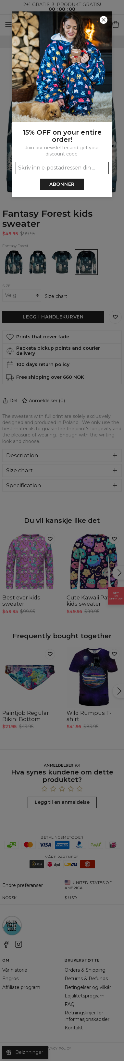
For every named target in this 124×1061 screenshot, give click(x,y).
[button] (62, 530)
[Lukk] (103, 20)
